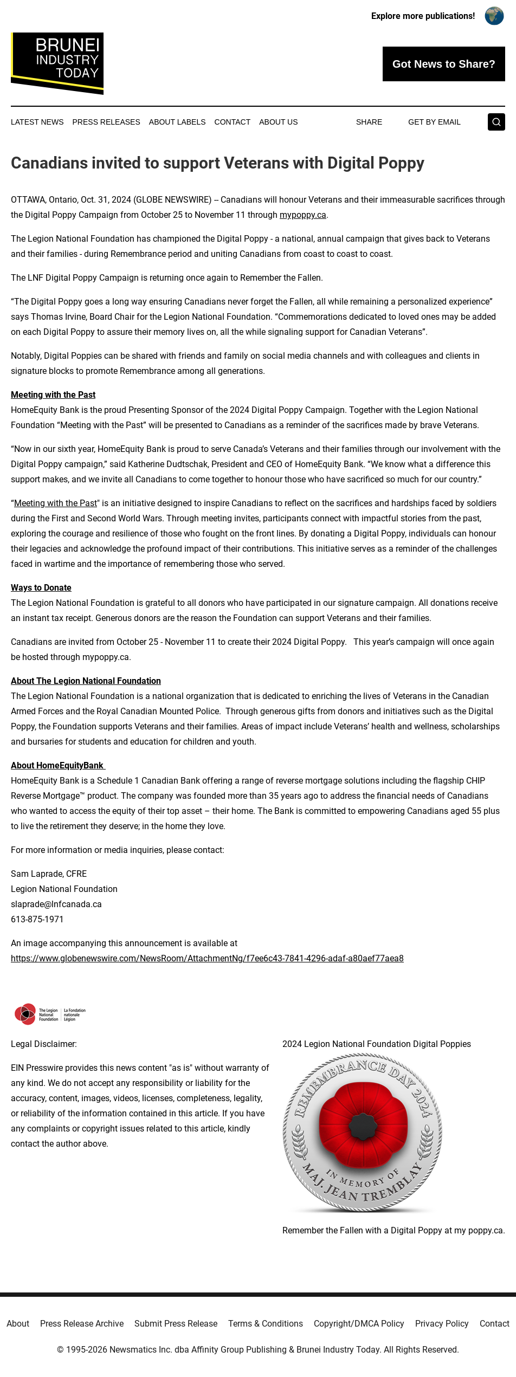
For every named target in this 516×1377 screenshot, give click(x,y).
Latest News (37, 122)
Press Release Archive (82, 1323)
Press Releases (106, 122)
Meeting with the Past (55, 503)
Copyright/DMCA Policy (359, 1323)
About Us (278, 122)
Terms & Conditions (265, 1323)
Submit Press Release (175, 1323)
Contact (233, 122)
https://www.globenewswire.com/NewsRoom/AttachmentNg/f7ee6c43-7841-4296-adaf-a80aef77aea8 (207, 958)
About (18, 1323)
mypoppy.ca (303, 215)
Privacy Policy (442, 1323)
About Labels (177, 122)
